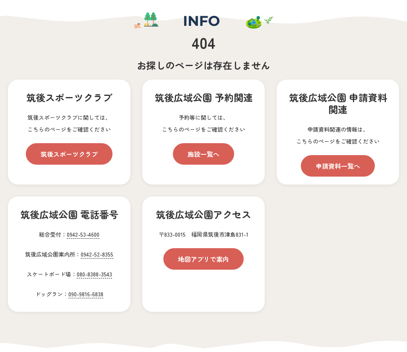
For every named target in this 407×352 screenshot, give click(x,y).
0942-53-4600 (83, 234)
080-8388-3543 (94, 274)
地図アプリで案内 (203, 259)
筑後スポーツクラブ (69, 154)
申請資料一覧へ (338, 166)
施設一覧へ (203, 154)
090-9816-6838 (85, 294)
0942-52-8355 (97, 254)
